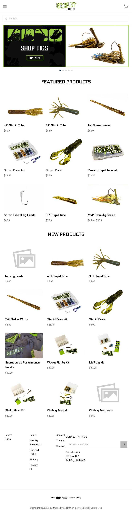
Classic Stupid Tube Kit (102, 170)
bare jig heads (14, 276)
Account (60, 435)
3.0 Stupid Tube (56, 125)
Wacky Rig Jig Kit (58, 362)
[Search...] (66, 18)
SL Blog (34, 459)
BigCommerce (94, 508)
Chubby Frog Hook (101, 410)
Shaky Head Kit (15, 410)
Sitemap (60, 446)
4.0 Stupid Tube (14, 125)
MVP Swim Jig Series (101, 215)
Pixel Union (68, 508)
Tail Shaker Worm (99, 125)
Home (33, 435)
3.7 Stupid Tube (56, 215)
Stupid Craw (53, 170)
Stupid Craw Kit (14, 170)
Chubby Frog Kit (57, 410)
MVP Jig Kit (96, 362)
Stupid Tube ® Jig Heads (19, 215)
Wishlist (60, 440)
